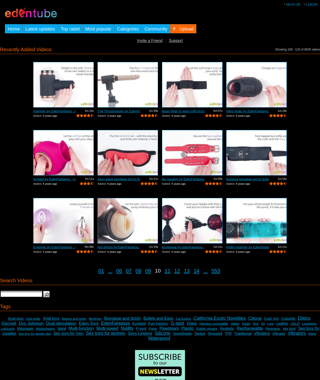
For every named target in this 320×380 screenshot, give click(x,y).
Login (312, 4)
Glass (192, 323)
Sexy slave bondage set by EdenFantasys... (119, 179)
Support (176, 40)
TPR (228, 334)
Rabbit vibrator (207, 328)
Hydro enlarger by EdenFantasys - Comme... (247, 247)
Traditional (243, 333)
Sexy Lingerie (140, 333)
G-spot (177, 323)
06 (119, 271)
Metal (62, 328)
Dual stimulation (61, 323)
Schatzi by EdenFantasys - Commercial (54, 179)
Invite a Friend (149, 40)
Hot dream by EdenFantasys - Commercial (119, 247)
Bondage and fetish (122, 318)
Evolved (139, 323)
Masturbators (45, 328)
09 (148, 271)
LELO (295, 324)
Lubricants (7, 328)
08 (138, 271)
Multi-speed (107, 328)
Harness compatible (214, 324)
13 (187, 271)
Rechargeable (250, 328)
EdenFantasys (115, 323)
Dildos (304, 318)
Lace (270, 324)
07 (129, 271)
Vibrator (278, 333)
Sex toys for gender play (35, 334)
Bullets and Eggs (159, 318)
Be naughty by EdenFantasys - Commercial (183, 179)
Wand (312, 334)
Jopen (235, 324)
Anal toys (51, 318)
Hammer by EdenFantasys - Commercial (54, 111)
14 (196, 271)
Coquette (288, 318)
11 (167, 271)
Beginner (95, 318)
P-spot (141, 328)
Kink (255, 324)
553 (216, 271)
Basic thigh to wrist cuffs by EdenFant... (183, 111)
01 (101, 271)
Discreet (9, 323)
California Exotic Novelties (220, 318)
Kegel (246, 324)
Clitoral (255, 318)
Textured (215, 333)
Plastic (187, 328)
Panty (153, 328)
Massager (25, 328)
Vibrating (262, 333)
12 (177, 271)
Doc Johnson (31, 323)
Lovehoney (309, 324)
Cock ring (271, 318)
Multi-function (81, 328)
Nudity (127, 328)
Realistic (227, 328)
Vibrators (297, 333)
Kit (263, 324)
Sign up (293, 4)
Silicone (162, 333)
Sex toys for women (106, 333)
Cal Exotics (183, 318)
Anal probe (33, 318)
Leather (282, 324)
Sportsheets (182, 334)
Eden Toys (88, 323)
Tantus (199, 333)
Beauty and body (74, 318)
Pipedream (169, 328)
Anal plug (16, 318)
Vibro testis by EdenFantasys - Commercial (247, 111)
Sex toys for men (69, 333)
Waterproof (159, 338)
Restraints (273, 328)
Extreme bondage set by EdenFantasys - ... (247, 179)
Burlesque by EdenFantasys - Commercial (183, 247)
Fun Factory (158, 323)
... (110, 271)
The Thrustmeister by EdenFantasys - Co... (119, 111)
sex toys (289, 328)
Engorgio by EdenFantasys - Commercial (54, 247)
